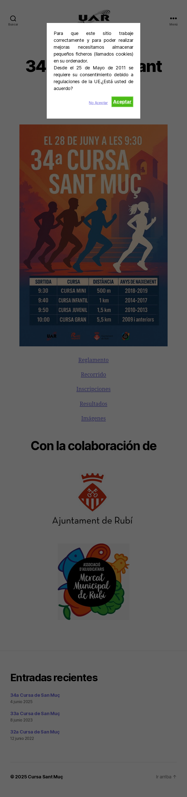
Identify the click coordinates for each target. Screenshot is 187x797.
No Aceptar (98, 102)
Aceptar (122, 101)
